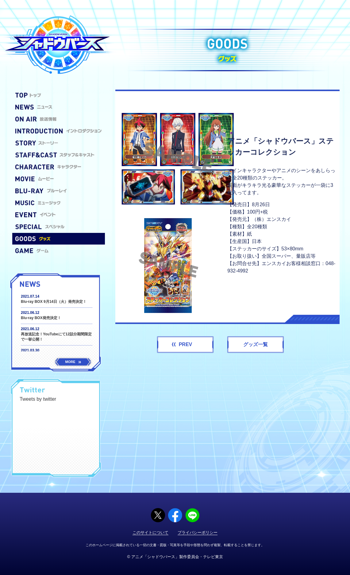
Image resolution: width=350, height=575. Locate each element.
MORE (73, 362)
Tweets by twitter (38, 399)
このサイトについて (150, 532)
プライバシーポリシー (197, 532)
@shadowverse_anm (73, 390)
